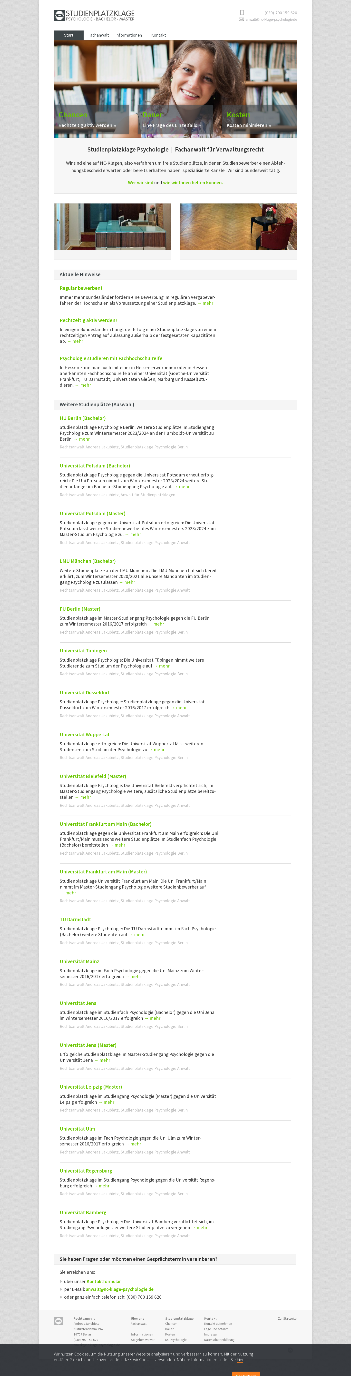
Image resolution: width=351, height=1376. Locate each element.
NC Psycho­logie (176, 1340)
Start (68, 35)
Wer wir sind (140, 182)
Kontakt (158, 35)
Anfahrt (216, 1329)
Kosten (170, 1334)
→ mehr (81, 439)
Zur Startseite (287, 1318)
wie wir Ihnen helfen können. (193, 182)
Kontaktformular (104, 1281)
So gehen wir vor (143, 1340)
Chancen (171, 1324)
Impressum (211, 1334)
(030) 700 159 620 (86, 1340)
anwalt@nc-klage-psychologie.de (271, 19)
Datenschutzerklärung (219, 1340)
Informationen (128, 35)
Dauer (169, 1329)
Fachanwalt (98, 35)
